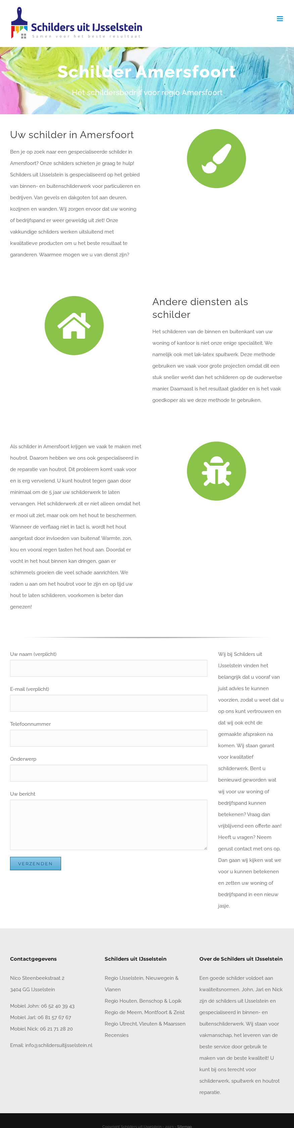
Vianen (113, 990)
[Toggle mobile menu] (280, 18)
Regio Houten (121, 1001)
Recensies (117, 1035)
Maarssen (174, 1024)
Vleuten (148, 1024)
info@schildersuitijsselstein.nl (58, 1045)
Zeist (179, 1012)
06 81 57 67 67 (54, 1017)
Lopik (175, 1001)
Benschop (151, 1001)
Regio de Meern (123, 1012)
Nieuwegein (160, 978)
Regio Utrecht (121, 1024)
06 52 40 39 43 (57, 1006)
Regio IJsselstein (124, 978)
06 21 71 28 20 (56, 1029)
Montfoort (155, 1012)
